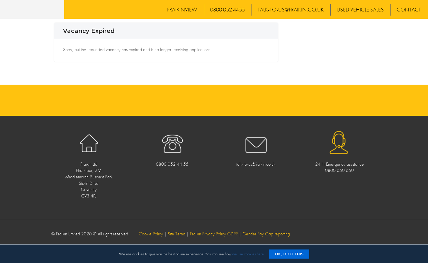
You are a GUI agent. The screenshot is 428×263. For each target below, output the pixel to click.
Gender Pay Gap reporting (266, 234)
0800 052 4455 (227, 9)
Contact (409, 9)
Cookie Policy (151, 234)
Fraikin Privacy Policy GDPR (214, 234)
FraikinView (182, 9)
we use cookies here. (248, 254)
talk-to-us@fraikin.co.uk (291, 9)
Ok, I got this (289, 254)
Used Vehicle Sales (360, 9)
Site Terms (176, 234)
